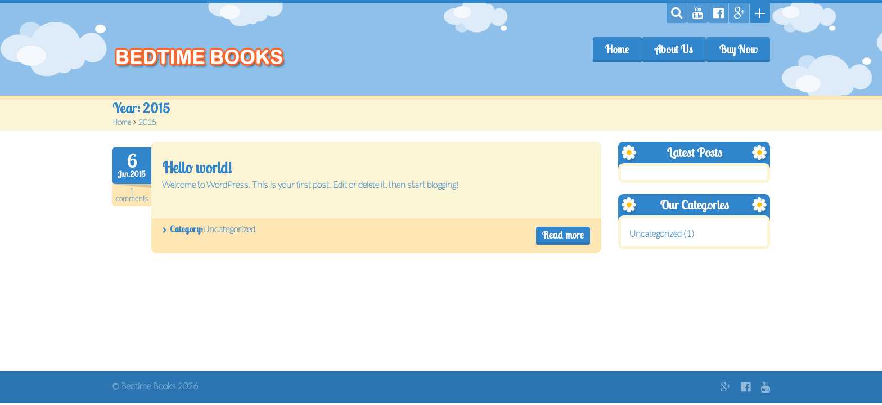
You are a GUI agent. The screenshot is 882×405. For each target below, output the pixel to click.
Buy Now (738, 49)
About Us (674, 49)
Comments (131, 195)
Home (617, 49)
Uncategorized (229, 228)
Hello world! (197, 167)
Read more (563, 234)
